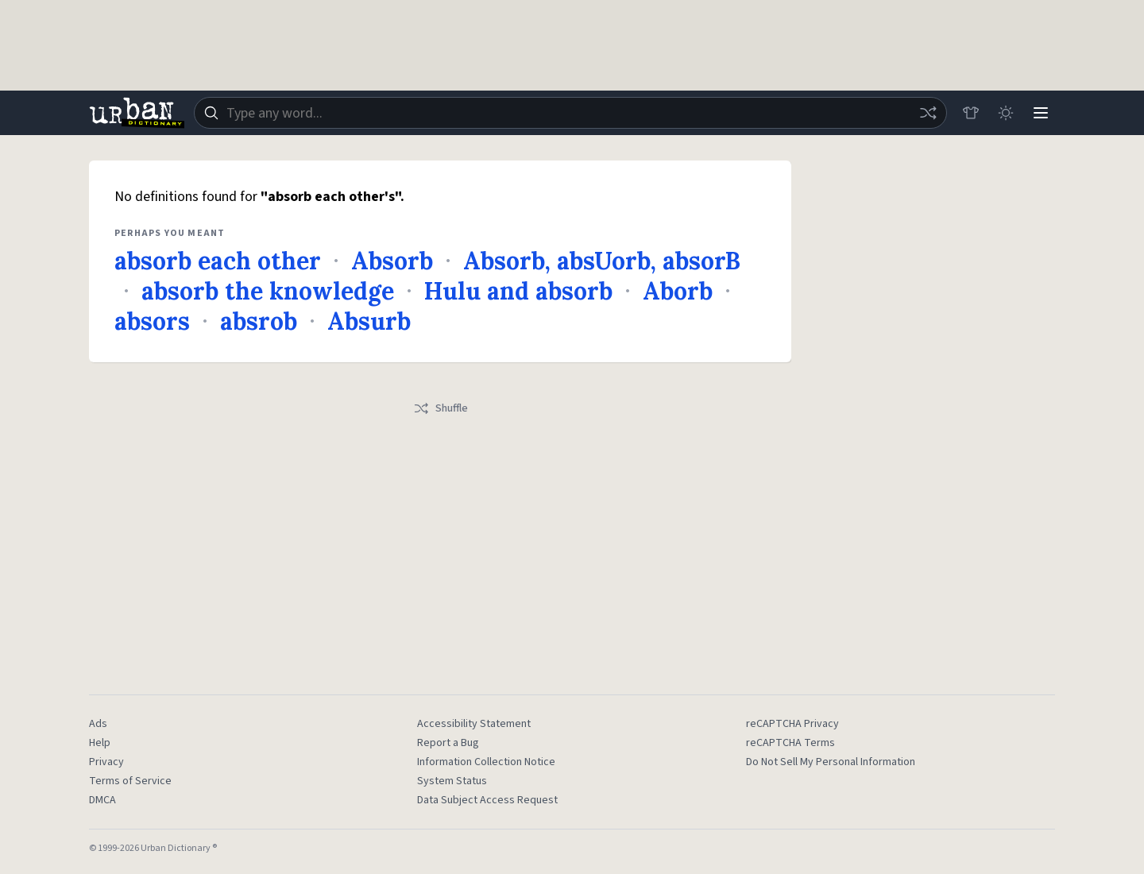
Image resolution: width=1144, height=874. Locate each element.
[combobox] (570, 113)
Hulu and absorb (518, 291)
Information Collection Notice (486, 762)
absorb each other (217, 261)
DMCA (102, 800)
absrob (258, 321)
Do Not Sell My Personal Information (830, 762)
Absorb (392, 261)
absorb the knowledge (267, 291)
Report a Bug (448, 743)
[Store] (971, 113)
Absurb (369, 321)
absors (152, 321)
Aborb (678, 291)
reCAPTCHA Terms (790, 743)
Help (99, 743)
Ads (98, 724)
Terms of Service (130, 781)
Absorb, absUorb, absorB (601, 261)
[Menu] (1040, 113)
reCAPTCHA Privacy (792, 724)
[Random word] (927, 112)
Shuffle (440, 408)
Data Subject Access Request (487, 800)
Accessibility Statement (474, 724)
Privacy (106, 762)
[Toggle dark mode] (1005, 113)
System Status (452, 781)
